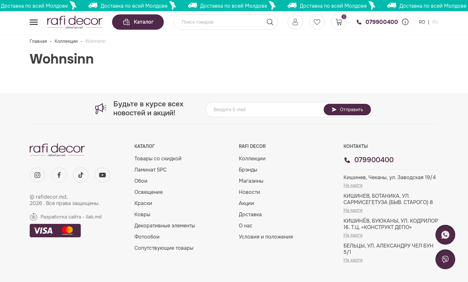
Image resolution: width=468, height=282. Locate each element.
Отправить (347, 109)
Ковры (142, 214)
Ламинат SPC (150, 169)
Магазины (251, 181)
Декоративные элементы (164, 225)
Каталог (138, 22)
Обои (140, 181)
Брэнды (248, 169)
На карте (353, 185)
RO (422, 22)
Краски (143, 203)
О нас (246, 225)
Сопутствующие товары (163, 248)
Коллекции (66, 41)
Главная (38, 41)
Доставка (250, 214)
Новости (249, 192)
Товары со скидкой (158, 158)
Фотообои (147, 236)
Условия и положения (266, 236)
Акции (246, 203)
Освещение (148, 192)
